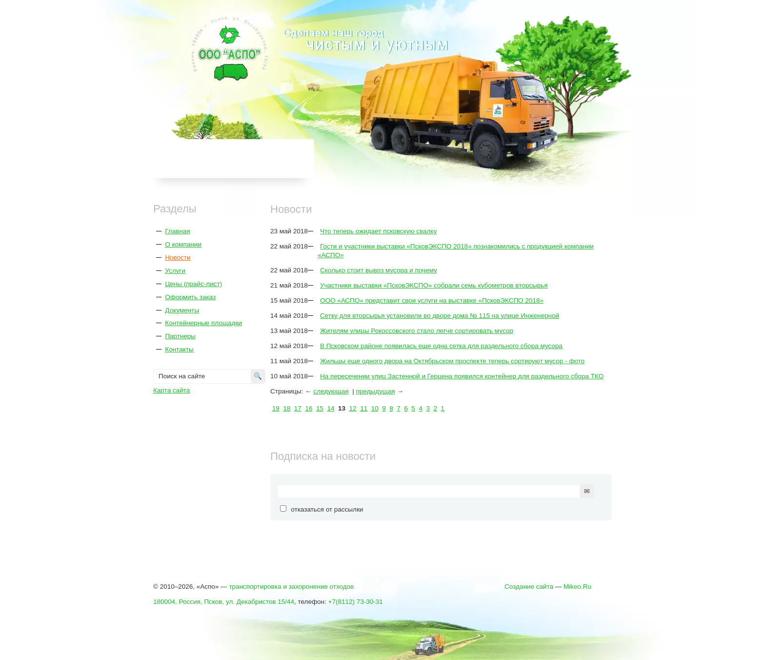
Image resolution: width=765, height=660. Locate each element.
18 (286, 408)
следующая (331, 391)
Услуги (175, 270)
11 (363, 408)
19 (276, 408)
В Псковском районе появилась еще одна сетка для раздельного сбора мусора (441, 346)
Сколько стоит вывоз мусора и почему (378, 270)
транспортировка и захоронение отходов (291, 586)
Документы (182, 310)
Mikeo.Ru (577, 586)
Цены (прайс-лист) (193, 284)
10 (375, 408)
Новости (177, 257)
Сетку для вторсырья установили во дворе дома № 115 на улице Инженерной (439, 315)
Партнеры (180, 336)
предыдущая (375, 391)
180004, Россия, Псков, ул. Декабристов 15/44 (223, 601)
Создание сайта (528, 586)
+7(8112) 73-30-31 (355, 601)
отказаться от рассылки (327, 509)
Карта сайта (171, 390)
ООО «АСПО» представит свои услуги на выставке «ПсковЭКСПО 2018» (432, 300)
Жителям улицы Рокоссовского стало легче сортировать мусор (416, 330)
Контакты (179, 349)
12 (353, 408)
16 (308, 408)
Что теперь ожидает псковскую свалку (378, 231)
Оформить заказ (190, 297)
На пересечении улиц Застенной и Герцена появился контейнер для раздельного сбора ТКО (462, 376)
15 (319, 408)
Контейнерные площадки (203, 323)
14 (331, 408)
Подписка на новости (323, 456)
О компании (183, 244)
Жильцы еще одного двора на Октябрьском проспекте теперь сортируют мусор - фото (452, 361)
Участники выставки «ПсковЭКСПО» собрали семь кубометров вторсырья (434, 285)
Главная (177, 231)
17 (298, 408)
